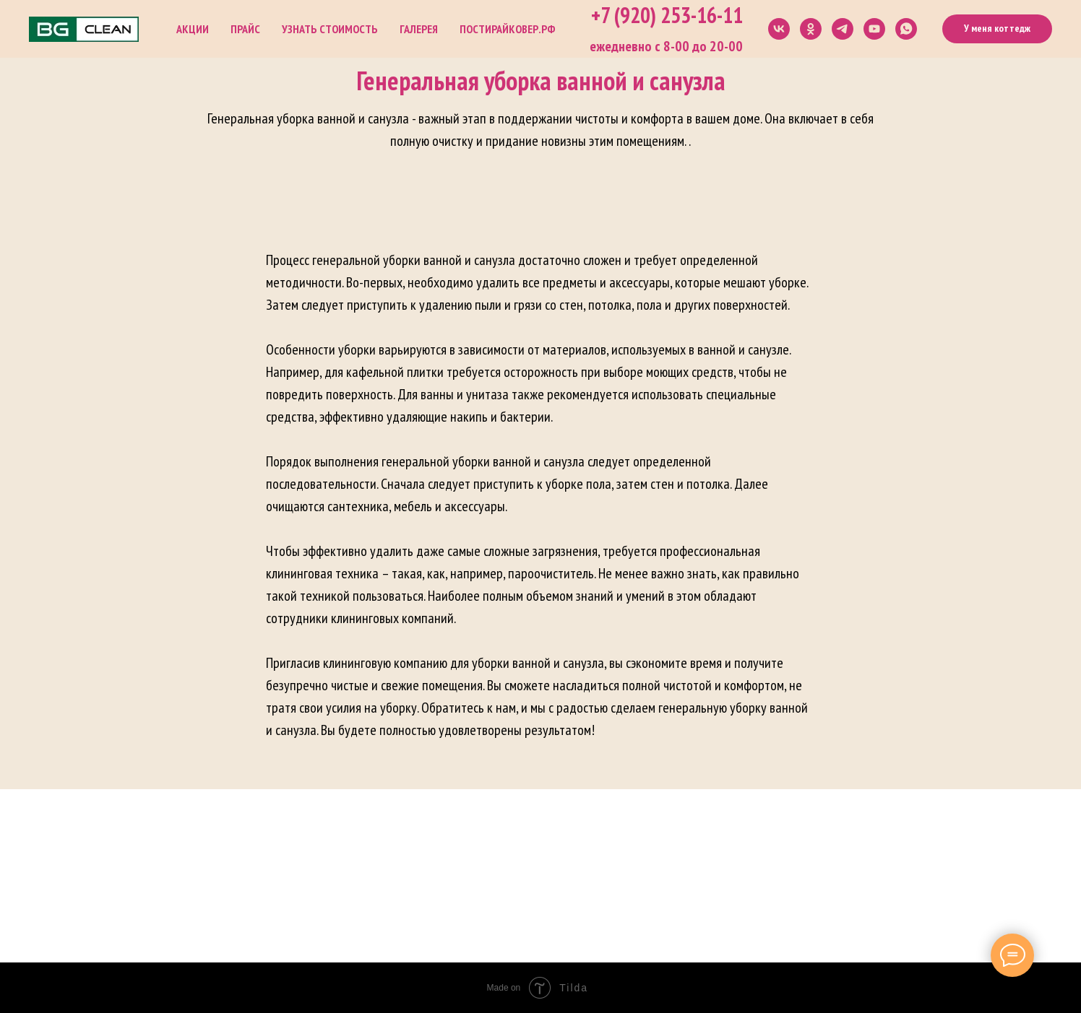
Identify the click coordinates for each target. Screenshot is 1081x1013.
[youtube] (874, 29)
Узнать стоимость (330, 29)
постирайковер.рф (508, 29)
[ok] (811, 29)
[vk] (779, 29)
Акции (192, 29)
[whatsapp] (906, 29)
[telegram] (842, 29)
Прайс (245, 29)
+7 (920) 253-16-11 (667, 15)
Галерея (419, 29)
